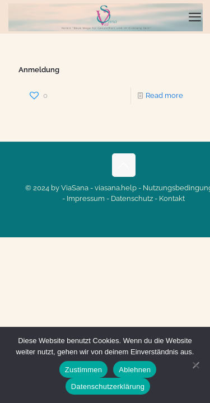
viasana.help (116, 188)
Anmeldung (38, 69)
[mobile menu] (194, 16)
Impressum (86, 198)
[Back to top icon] (124, 165)
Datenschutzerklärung (107, 386)
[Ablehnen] (196, 365)
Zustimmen (83, 369)
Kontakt (172, 198)
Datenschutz (132, 198)
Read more (164, 95)
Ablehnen (135, 369)
